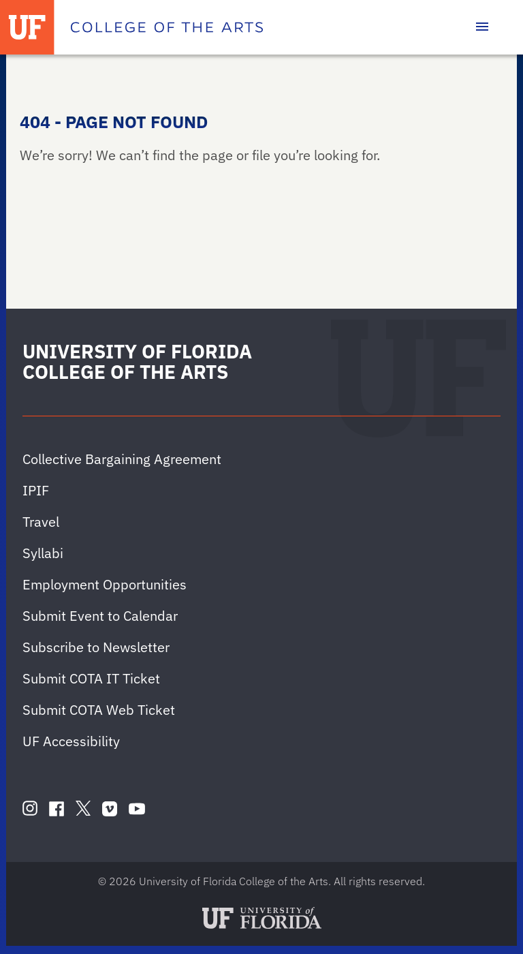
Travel (40, 521)
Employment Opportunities (104, 584)
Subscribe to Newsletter (96, 647)
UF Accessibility (71, 741)
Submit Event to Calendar (100, 615)
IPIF (35, 490)
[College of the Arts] (167, 27)
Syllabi (42, 553)
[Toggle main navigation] (482, 27)
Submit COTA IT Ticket (91, 678)
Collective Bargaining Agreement (121, 459)
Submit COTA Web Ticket (98, 710)
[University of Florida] (27, 27)
